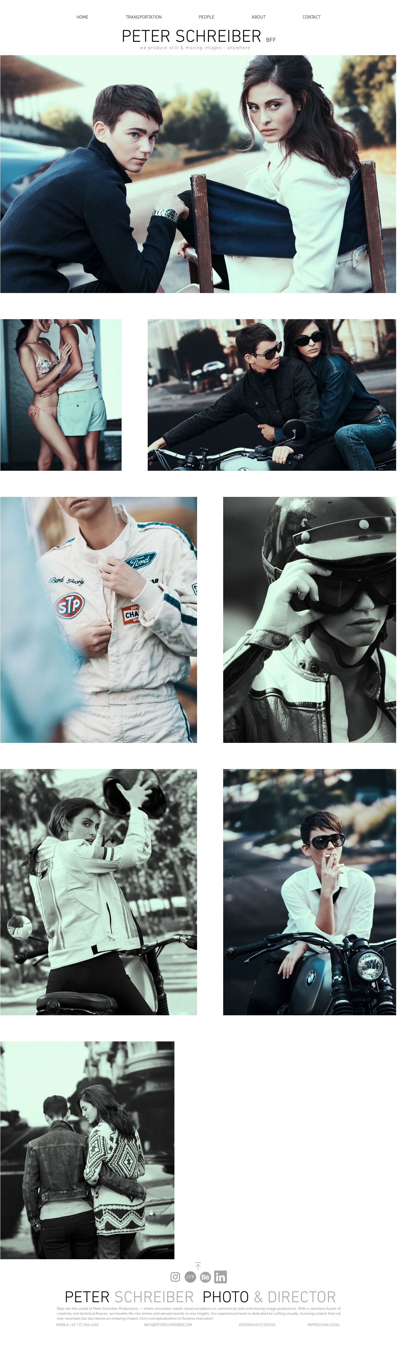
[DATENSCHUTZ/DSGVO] (254, 1325)
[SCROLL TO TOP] (198, 1266)
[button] (81, 1325)
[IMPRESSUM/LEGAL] (322, 1325)
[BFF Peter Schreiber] (190, 1277)
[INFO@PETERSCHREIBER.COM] (168, 1325)
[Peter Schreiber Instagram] (175, 1277)
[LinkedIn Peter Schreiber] (220, 1277)
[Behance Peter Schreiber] (205, 1277)
